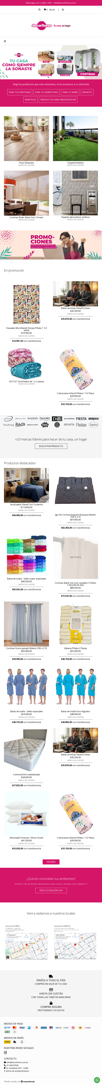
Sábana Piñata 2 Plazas (75, 648)
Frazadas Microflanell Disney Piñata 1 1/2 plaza (26, 329)
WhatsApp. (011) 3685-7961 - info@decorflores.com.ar (51, 2)
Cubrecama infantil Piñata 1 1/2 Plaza (75, 393)
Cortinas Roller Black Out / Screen (26, 217)
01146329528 (11, 1065)
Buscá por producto (51, 446)
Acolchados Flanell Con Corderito (26, 504)
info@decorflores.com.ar (16, 1062)
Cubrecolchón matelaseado (26, 774)
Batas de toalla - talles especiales (26, 711)
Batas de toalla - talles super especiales (26, 578)
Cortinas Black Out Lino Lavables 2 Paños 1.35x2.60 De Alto (75, 583)
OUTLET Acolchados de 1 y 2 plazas (26, 381)
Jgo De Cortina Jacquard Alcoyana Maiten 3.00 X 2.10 (75, 515)
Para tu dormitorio (46, 92)
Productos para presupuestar (58, 99)
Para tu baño (70, 92)
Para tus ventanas (20, 92)
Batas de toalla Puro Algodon (75, 711)
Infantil (87, 92)
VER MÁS (51, 861)
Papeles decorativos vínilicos (75, 217)
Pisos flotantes (26, 162)
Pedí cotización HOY (51, 890)
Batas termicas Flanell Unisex (75, 308)
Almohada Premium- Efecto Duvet (26, 837)
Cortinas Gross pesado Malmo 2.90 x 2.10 (26, 648)
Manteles (30, 99)
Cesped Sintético (75, 162)
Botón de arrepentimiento (16, 1071)
